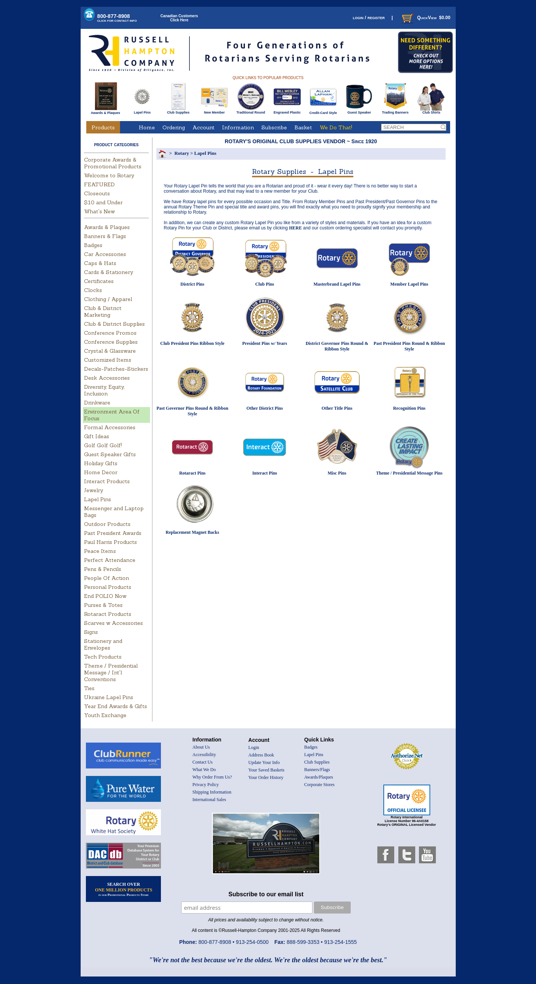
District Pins (192, 284)
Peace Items (100, 551)
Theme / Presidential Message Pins (409, 473)
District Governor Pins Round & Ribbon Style (337, 346)
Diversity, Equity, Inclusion (104, 390)
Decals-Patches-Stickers (116, 368)
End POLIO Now (105, 596)
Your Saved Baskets (266, 770)
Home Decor (100, 472)
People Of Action (106, 578)
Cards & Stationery (108, 272)
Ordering (173, 127)
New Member (214, 111)
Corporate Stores (319, 784)
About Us (201, 747)
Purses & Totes (103, 605)
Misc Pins (337, 473)
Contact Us (202, 762)
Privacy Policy (205, 784)
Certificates (99, 281)
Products (103, 127)
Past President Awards (112, 533)
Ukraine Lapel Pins (108, 697)
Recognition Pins (409, 408)
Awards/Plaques (318, 777)
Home (147, 127)
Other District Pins (264, 408)
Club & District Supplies (114, 324)
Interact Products (107, 481)
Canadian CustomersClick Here (179, 18)
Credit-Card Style (323, 111)
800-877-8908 (117, 17)
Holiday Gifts (100, 463)
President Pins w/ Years (264, 343)
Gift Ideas (96, 436)
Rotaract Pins (192, 473)
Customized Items (107, 359)
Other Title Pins (336, 408)
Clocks (93, 290)
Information (238, 127)
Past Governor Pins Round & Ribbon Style (192, 411)
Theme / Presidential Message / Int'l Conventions (111, 672)
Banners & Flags (105, 236)
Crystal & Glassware (110, 350)
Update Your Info (264, 762)
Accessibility (204, 754)
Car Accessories (105, 254)
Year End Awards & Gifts (115, 706)
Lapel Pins (142, 111)
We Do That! (336, 127)
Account (203, 127)
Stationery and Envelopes (103, 644)
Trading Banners (395, 111)
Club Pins (264, 284)
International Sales (209, 799)
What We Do (204, 769)
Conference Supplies (111, 341)
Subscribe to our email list (265, 894)
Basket (303, 127)
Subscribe (274, 127)
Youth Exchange (105, 715)
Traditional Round (250, 111)
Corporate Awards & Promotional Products (112, 163)
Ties (89, 688)
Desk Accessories (107, 377)
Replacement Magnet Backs (192, 532)
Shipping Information (211, 792)
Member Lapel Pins (409, 284)
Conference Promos (110, 332)
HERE (295, 228)
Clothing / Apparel (108, 299)
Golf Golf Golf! (103, 445)
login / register (368, 17)
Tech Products (103, 656)
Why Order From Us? (212, 777)
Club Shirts (431, 111)
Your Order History (265, 777)
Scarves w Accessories (113, 623)
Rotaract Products (107, 614)
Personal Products (107, 587)
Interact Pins (264, 473)
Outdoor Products (107, 524)
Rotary (181, 153)
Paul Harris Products (110, 542)
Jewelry (93, 490)
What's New (99, 211)
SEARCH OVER (123, 889)
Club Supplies (178, 111)
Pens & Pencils (102, 569)
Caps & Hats (100, 263)
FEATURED (99, 184)
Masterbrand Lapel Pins (337, 284)
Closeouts (97, 193)
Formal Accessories (109, 427)
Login (253, 747)
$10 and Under (103, 202)
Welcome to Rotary (109, 175)
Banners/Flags (317, 769)
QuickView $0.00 (425, 17)
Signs (91, 632)
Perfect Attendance (109, 560)
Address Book (261, 755)
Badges (93, 245)
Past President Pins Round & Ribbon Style (409, 346)
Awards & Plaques (105, 111)
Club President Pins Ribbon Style (192, 343)
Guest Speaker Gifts (110, 454)
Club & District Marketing (103, 311)
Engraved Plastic (287, 111)
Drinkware (97, 402)
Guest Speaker (359, 111)
